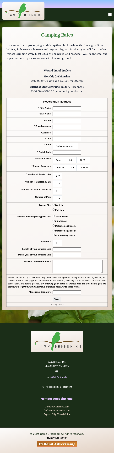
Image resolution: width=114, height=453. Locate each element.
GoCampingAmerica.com (57, 410)
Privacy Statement (57, 437)
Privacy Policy (57, 304)
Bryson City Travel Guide (57, 414)
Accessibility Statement (58, 386)
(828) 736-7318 (58, 376)
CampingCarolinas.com (57, 406)
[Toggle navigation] (110, 14)
